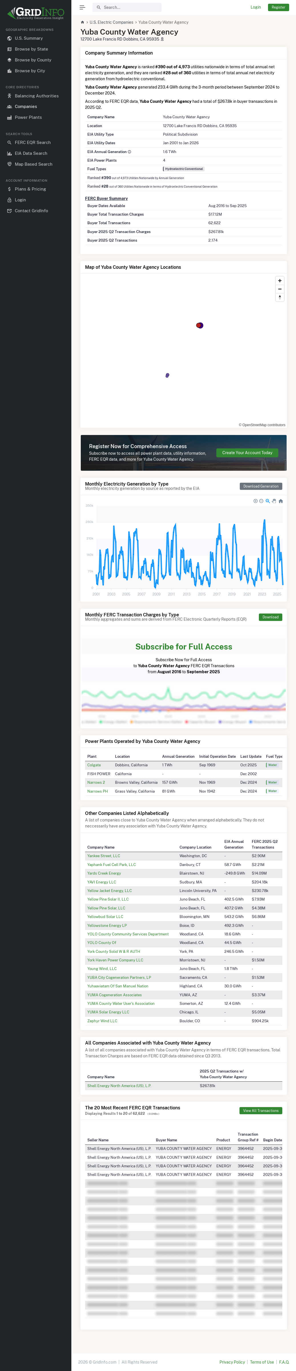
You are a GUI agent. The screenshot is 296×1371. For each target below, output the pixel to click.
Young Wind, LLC (102, 968)
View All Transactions (261, 1111)
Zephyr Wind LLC (102, 1021)
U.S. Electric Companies (111, 22)
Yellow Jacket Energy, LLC (109, 890)
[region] (35, 695)
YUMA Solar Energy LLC (108, 1012)
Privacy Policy (232, 1362)
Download (271, 617)
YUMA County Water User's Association (121, 1003)
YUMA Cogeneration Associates (114, 995)
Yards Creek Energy (104, 873)
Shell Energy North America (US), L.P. (119, 1085)
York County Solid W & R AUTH (113, 951)
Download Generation (261, 486)
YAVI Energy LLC (101, 882)
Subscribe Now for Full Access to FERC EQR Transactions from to (184, 657)
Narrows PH (97, 791)
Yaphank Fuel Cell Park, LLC (111, 864)
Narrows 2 (96, 782)
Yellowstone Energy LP (107, 925)
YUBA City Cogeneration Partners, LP (119, 977)
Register (278, 7)
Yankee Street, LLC (103, 855)
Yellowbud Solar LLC (105, 916)
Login (256, 7)
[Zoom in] (280, 280)
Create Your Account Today (247, 452)
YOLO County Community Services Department (128, 934)
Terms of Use (262, 1362)
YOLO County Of (101, 942)
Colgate (94, 765)
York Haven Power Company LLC (115, 960)
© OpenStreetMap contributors (262, 425)
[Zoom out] (280, 289)
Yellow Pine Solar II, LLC (108, 899)
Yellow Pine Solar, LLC (106, 908)
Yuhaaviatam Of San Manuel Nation (117, 986)
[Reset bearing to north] (280, 297)
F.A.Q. (284, 1362)
